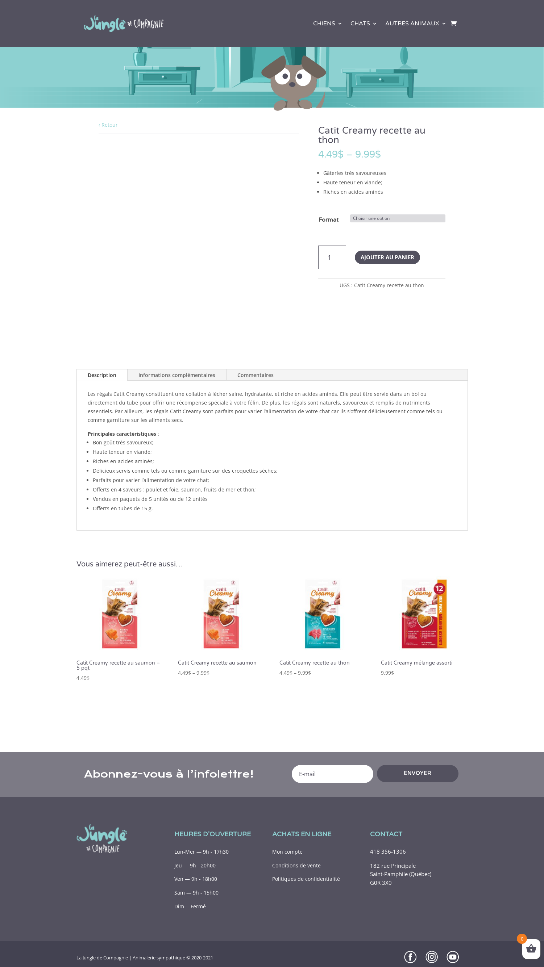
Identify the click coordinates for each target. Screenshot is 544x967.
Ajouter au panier (387, 257)
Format (329, 219)
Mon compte (287, 851)
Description (102, 375)
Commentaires (255, 375)
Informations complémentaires (176, 375)
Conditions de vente (296, 865)
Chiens (324, 23)
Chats (360, 23)
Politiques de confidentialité (306, 878)
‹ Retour (108, 124)
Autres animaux (412, 23)
